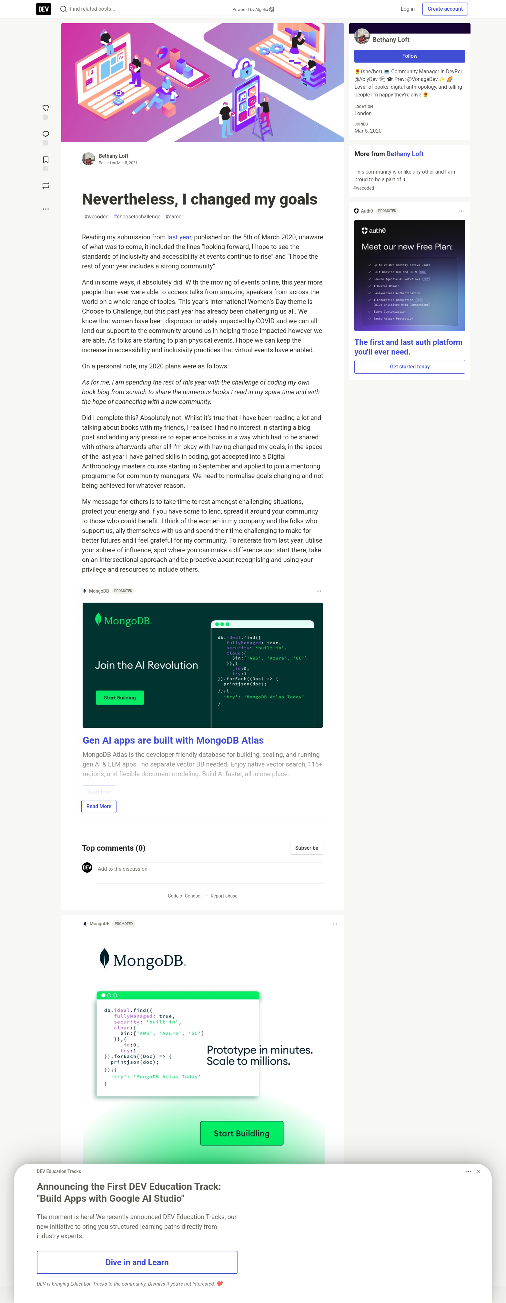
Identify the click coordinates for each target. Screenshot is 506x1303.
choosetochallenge (137, 217)
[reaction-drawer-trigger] (45, 111)
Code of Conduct (185, 895)
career (174, 217)
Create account (445, 9)
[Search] (63, 9)
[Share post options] (45, 209)
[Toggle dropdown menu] (319, 591)
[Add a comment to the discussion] (209, 873)
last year (179, 237)
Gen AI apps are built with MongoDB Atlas (173, 740)
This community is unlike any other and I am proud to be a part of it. (409, 180)
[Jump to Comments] (45, 137)
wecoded (96, 217)
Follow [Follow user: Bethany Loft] (410, 56)
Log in (408, 9)
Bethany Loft (113, 156)
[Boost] (45, 185)
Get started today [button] (410, 367)
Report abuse (224, 895)
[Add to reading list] (45, 163)
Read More (98, 806)
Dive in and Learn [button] (137, 1262)
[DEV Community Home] (43, 9)
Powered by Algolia (253, 9)
